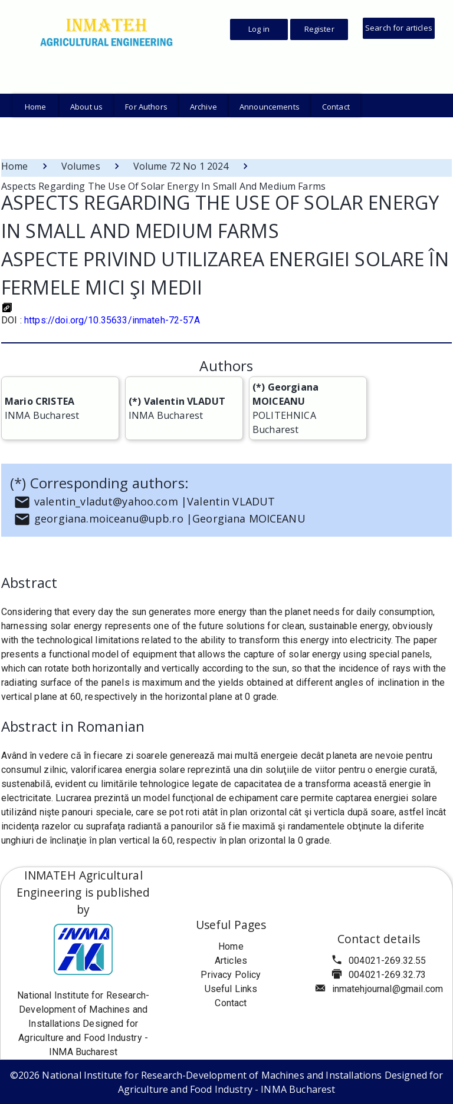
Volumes (80, 166)
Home (14, 166)
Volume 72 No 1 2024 (181, 166)
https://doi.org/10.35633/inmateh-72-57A (112, 320)
